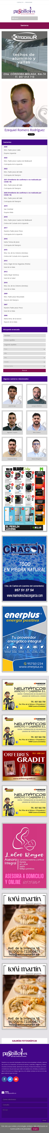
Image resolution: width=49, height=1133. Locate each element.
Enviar (44, 1120)
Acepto (35, 1129)
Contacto (20, 2)
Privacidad (28, 2)
